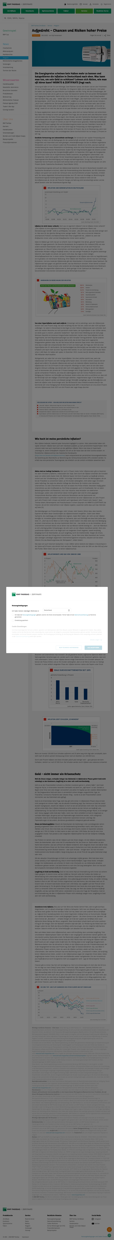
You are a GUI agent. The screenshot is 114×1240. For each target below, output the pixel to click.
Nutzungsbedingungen (29, 615)
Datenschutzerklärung (81, 615)
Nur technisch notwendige (68, 647)
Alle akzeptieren (93, 647)
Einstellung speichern (21, 620)
